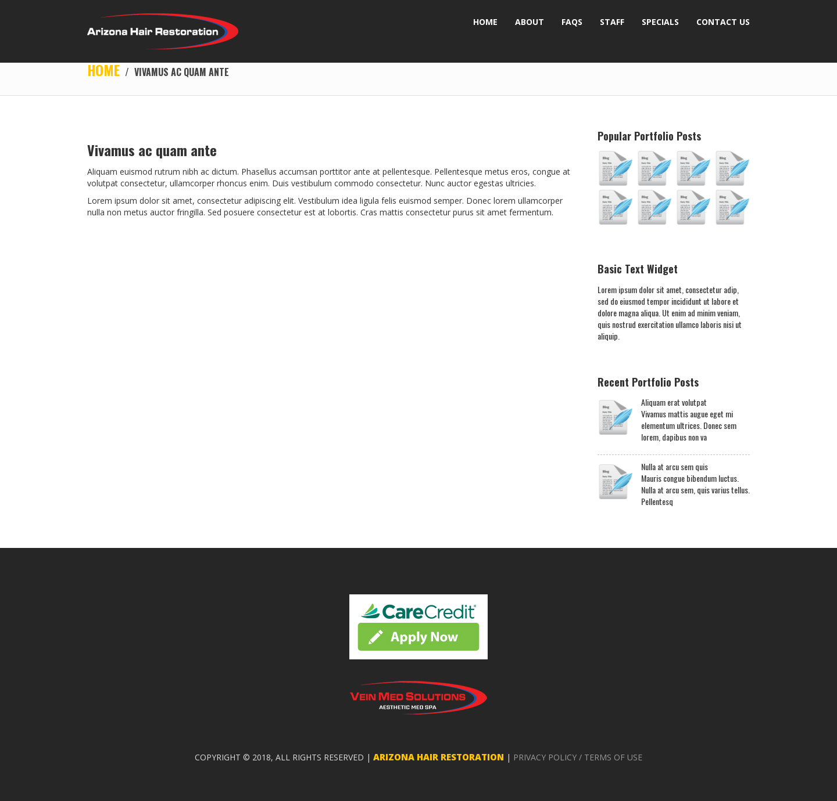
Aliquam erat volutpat (674, 402)
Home (103, 69)
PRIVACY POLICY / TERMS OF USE (577, 757)
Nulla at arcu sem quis (674, 466)
